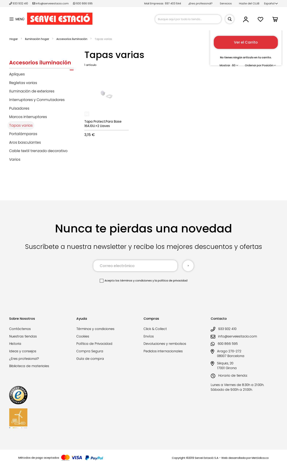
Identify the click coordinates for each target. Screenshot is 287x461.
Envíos (149, 336)
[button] (271, 3)
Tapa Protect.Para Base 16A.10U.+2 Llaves (103, 123)
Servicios (226, 3)
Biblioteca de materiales (29, 366)
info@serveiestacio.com (50, 3)
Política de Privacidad (94, 343)
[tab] (41, 63)
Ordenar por (253, 65)
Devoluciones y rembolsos (165, 343)
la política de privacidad (171, 280)
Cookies (82, 336)
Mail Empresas (153, 3)
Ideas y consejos (22, 351)
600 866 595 (83, 3)
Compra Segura (89, 351)
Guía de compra (90, 358)
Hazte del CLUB (249, 3)
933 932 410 (19, 3)
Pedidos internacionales (163, 351)
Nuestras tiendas (23, 336)
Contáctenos (20, 328)
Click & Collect (155, 328)
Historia (15, 343)
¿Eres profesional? (200, 3)
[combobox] (188, 19)
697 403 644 (173, 3)
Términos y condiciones (95, 328)
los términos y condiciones (133, 280)
